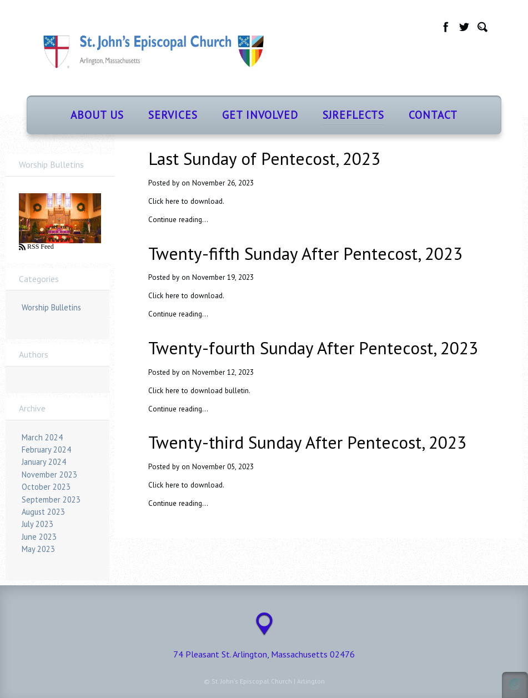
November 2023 (49, 474)
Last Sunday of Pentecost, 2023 (264, 158)
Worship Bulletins (51, 307)
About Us (97, 115)
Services (173, 115)
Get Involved (260, 115)
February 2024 (46, 449)
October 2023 (46, 486)
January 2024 (44, 461)
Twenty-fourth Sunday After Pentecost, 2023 (313, 348)
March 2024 (42, 437)
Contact (433, 115)
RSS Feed (40, 246)
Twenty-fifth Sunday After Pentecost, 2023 (305, 253)
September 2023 (51, 499)
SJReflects (353, 115)
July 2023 (37, 524)
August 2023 (43, 511)
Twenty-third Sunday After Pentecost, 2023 (307, 442)
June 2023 (39, 536)
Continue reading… (178, 219)
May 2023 (38, 549)
